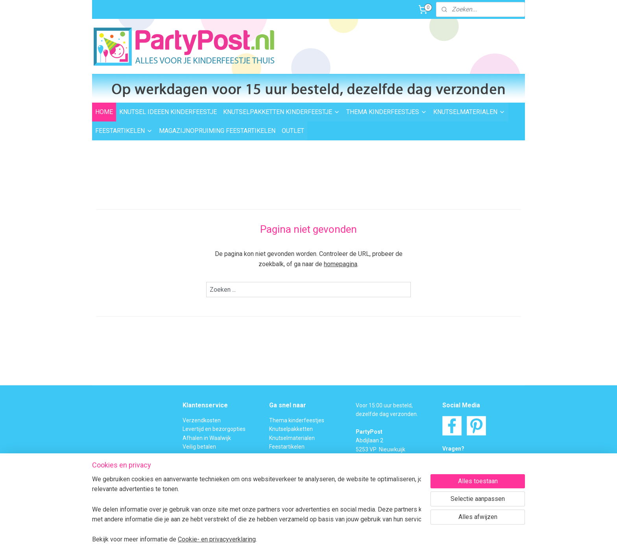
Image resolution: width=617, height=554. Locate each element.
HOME (104, 112)
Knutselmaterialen (292, 438)
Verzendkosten (202, 420)
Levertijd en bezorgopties (214, 429)
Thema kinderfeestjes (296, 420)
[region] (256, 509)
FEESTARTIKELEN (124, 130)
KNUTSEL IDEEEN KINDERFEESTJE (168, 112)
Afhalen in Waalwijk (207, 438)
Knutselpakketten (291, 429)
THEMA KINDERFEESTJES (386, 112)
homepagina (340, 264)
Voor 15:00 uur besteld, (384, 405)
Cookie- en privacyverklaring (217, 539)
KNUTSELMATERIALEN (469, 112)
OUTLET (293, 130)
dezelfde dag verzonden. (387, 414)
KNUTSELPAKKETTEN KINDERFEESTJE (281, 112)
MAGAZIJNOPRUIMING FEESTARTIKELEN (217, 130)
